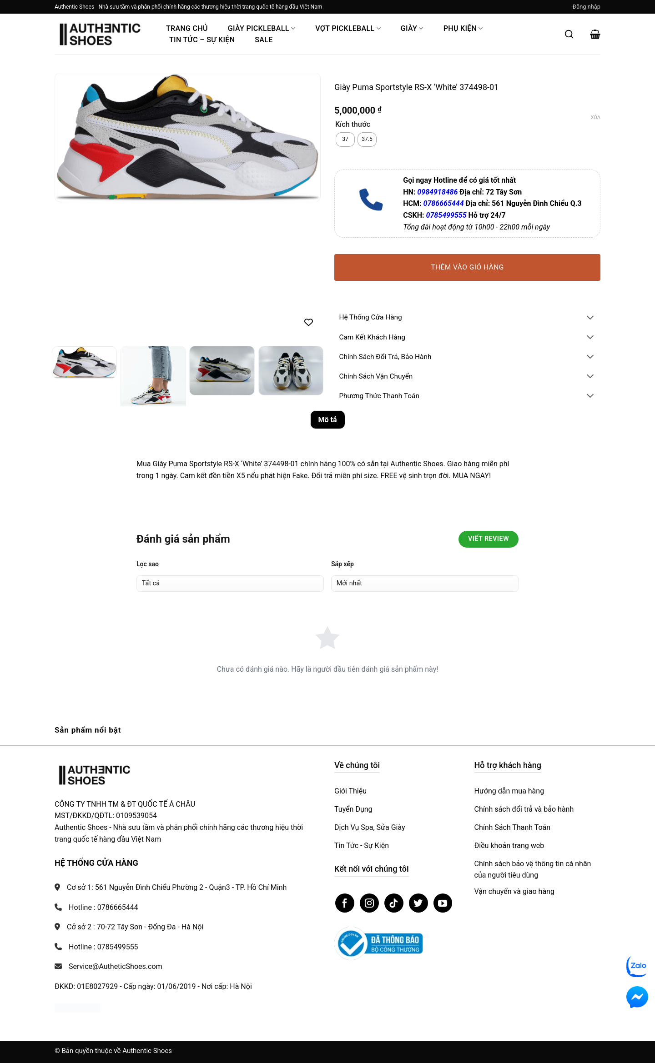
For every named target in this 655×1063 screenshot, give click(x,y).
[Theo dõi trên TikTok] (393, 903)
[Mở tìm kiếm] (569, 34)
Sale (263, 39)
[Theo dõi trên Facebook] (344, 903)
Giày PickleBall (261, 28)
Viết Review (488, 539)
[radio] (345, 139)
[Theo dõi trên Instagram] (369, 903)
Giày (412, 28)
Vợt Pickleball (348, 28)
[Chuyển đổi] (590, 318)
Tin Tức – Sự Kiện (202, 39)
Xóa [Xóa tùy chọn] (595, 117)
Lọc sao (147, 564)
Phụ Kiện (463, 28)
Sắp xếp (342, 564)
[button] (586, 7)
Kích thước (352, 125)
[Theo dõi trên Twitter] (418, 903)
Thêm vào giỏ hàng (467, 267)
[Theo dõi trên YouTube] (443, 903)
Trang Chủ (187, 28)
